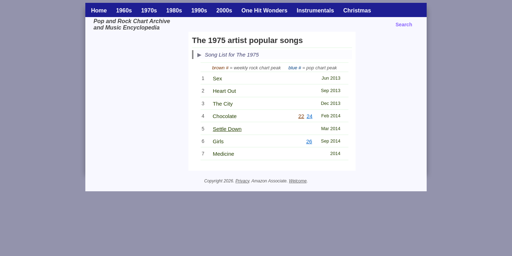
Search (404, 24)
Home (99, 10)
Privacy (242, 180)
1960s (124, 10)
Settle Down (227, 129)
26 (309, 141)
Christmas (357, 10)
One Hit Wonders (264, 10)
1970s (149, 10)
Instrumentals (315, 10)
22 (301, 116)
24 (309, 116)
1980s (174, 10)
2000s (224, 10)
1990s (199, 10)
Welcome (298, 180)
